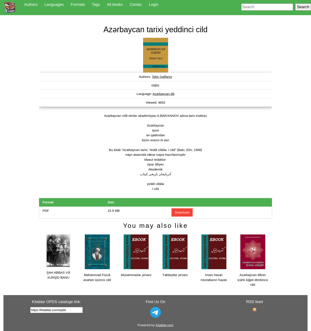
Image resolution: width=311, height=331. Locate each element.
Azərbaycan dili (163, 94)
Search (303, 7)
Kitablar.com (164, 325)
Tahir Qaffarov (162, 77)
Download (182, 212)
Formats (78, 4)
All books (115, 4)
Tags (96, 4)
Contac (136, 4)
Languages (54, 4)
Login (153, 4)
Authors (31, 4)
